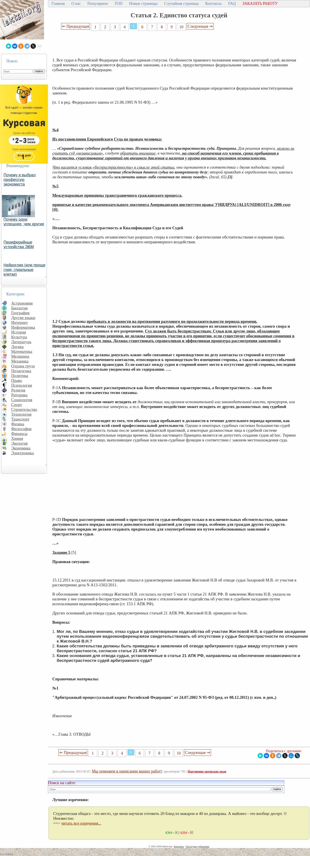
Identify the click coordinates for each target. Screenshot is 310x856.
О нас (76, 3)
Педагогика (21, 370)
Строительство (24, 409)
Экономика (21, 448)
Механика (20, 361)
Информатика (23, 327)
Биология (19, 308)
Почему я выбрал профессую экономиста (20, 179)
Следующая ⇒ (200, 26)
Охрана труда (23, 366)
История (18, 332)
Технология (21, 414)
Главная (58, 3)
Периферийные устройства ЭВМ (19, 244)
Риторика (19, 395)
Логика (17, 346)
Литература (21, 342)
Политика (19, 375)
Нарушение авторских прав (207, 771)
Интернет (19, 322)
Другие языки (23, 317)
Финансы (19, 433)
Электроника (22, 453)
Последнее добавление (197, 846)
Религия (18, 390)
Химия (17, 438)
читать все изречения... (81, 823)
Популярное (98, 3)
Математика (21, 351)
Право (16, 380)
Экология (19, 443)
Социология (21, 399)
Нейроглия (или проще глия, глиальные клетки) (25, 269)
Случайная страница (181, 3)
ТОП (119, 3)
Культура (19, 337)
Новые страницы (143, 3)
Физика (17, 424)
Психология (21, 385)
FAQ (232, 3)
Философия (21, 428)
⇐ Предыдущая (75, 26)
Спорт (16, 404)
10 (181, 27)
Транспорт (20, 419)
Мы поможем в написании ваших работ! (127, 771)
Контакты (213, 3)
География (20, 313)
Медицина (20, 356)
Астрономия (22, 303)
